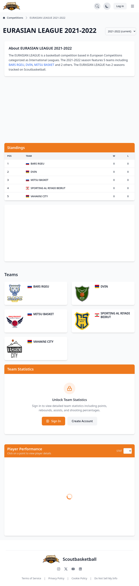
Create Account (82, 421)
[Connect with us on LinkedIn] (80, 569)
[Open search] (97, 6)
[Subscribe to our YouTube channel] (73, 569)
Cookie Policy (79, 578)
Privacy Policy (56, 578)
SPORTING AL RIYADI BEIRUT (115, 315)
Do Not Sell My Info (105, 578)
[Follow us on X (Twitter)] (66, 569)
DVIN (29, 65)
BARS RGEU (16, 65)
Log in (120, 6)
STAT (119, 450)
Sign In (53, 421)
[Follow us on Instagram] (58, 569)
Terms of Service (31, 578)
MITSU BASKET (44, 65)
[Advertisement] (69, 107)
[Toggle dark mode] (107, 6)
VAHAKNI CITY (43, 341)
